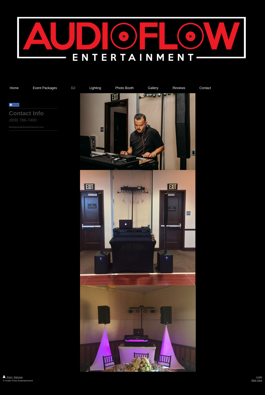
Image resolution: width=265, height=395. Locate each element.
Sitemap (18, 377)
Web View (256, 380)
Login (259, 377)
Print (7, 377)
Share (14, 105)
